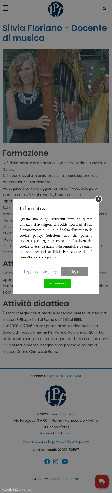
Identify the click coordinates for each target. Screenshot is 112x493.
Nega (74, 271)
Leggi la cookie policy (40, 271)
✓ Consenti (57, 283)
